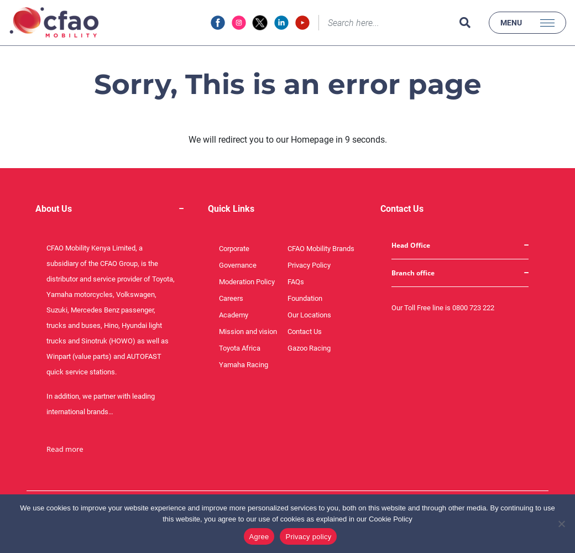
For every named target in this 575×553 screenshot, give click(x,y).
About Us (53, 209)
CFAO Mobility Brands (321, 248)
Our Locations (309, 315)
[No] (561, 523)
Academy (233, 315)
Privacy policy (308, 537)
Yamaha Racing (243, 365)
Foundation (305, 298)
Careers (231, 298)
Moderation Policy (247, 282)
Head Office (410, 245)
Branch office (413, 273)
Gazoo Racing (309, 348)
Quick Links (231, 209)
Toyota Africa (239, 348)
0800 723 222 (473, 308)
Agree (259, 537)
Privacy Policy (309, 265)
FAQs (296, 282)
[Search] (386, 22)
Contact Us (305, 331)
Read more (64, 449)
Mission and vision (248, 331)
